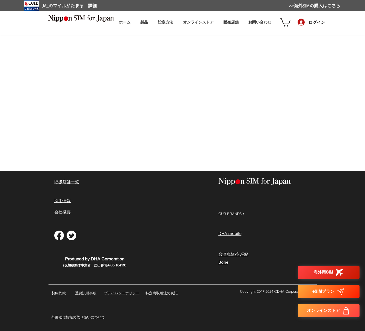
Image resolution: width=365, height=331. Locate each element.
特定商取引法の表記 (162, 293)
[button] (165, 22)
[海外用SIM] (329, 272)
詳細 (92, 6)
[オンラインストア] (329, 310)
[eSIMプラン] (329, 291)
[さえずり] (71, 235)
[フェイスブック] (59, 235)
